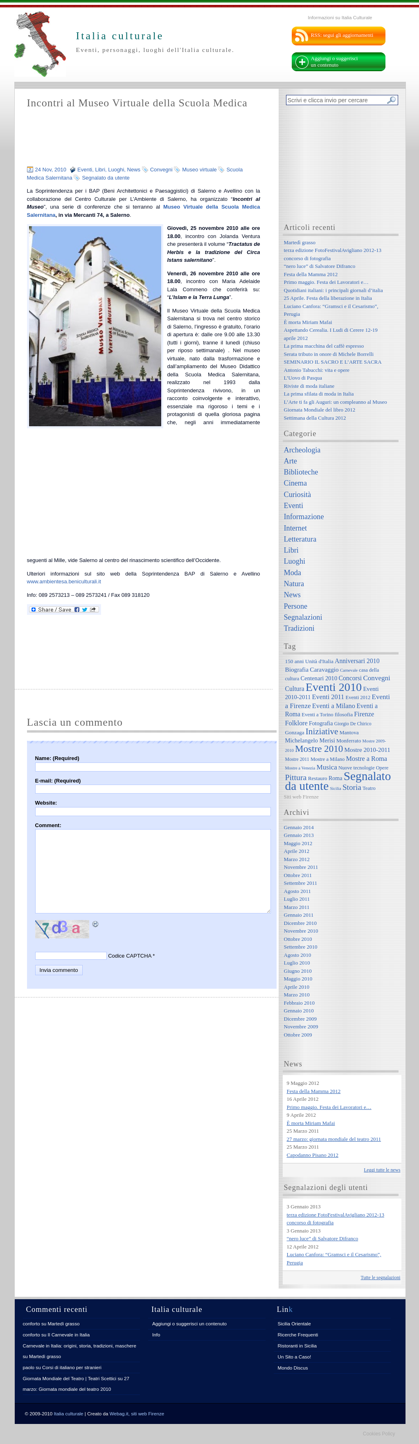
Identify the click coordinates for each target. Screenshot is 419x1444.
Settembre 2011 (300, 883)
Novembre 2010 (301, 931)
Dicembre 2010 (300, 923)
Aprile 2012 (296, 851)
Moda (292, 573)
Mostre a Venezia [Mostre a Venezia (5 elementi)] (300, 768)
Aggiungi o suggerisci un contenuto (334, 61)
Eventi (84, 169)
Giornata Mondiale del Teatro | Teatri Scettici (70, 1378)
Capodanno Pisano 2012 (312, 1155)
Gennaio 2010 (299, 1011)
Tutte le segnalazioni (381, 1277)
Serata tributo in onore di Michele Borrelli (329, 354)
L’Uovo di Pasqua (303, 378)
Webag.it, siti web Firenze (137, 1413)
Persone (296, 606)
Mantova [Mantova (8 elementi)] (349, 732)
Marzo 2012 (297, 859)
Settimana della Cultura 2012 (315, 418)
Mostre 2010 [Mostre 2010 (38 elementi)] (319, 748)
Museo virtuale (199, 169)
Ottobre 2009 (298, 1035)
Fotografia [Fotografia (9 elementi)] (321, 723)
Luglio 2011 (297, 899)
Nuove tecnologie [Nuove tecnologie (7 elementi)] (356, 768)
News (134, 169)
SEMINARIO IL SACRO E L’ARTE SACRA (333, 362)
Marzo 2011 (297, 907)
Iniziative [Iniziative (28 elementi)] (322, 731)
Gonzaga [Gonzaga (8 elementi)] (294, 732)
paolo (29, 1367)
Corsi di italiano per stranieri (71, 1367)
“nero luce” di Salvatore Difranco (320, 266)
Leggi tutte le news (382, 1170)
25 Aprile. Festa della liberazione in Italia (328, 298)
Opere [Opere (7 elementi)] (382, 768)
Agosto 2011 (297, 891)
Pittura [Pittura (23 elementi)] (296, 777)
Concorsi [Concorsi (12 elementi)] (350, 678)
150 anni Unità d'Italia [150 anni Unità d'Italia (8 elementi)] (309, 661)
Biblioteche (301, 472)
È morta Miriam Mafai (308, 322)
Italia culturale (68, 1413)
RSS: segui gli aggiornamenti (342, 35)
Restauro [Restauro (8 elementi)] (317, 778)
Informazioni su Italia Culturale (340, 17)
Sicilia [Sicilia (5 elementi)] (335, 788)
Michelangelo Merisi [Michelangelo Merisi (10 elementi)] (310, 740)
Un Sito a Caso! (294, 1356)
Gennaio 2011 (299, 915)
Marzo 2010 (297, 995)
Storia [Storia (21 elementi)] (351, 787)
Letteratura (300, 539)
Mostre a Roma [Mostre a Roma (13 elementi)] (366, 758)
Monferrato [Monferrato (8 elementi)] (348, 741)
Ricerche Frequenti (298, 1334)
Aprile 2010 (296, 987)
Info (156, 1334)
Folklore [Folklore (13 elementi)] (296, 723)
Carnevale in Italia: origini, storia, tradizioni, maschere (79, 1345)
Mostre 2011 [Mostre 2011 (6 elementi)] (297, 759)
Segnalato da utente (105, 178)
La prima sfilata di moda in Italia (319, 394)
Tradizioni (299, 628)
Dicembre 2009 (300, 1019)
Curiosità (297, 494)
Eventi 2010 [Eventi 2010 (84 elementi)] (334, 687)
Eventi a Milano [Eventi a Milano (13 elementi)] (333, 706)
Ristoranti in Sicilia (297, 1345)
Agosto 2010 (297, 955)
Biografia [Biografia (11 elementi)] (297, 669)
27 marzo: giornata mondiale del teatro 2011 (334, 1139)
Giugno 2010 (298, 971)
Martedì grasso (300, 242)
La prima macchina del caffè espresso (324, 346)
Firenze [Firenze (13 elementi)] (364, 714)
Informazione (304, 517)
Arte (290, 461)
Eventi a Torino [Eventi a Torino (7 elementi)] (317, 715)
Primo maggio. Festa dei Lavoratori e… (326, 282)
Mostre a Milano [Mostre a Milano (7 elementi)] (328, 759)
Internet (295, 528)
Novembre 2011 (301, 867)
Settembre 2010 (301, 947)
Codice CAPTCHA (129, 956)
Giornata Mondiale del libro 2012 (320, 410)
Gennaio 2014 (299, 827)
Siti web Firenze (301, 797)
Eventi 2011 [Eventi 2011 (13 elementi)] (328, 697)
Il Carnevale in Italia (69, 1334)
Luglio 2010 (297, 963)
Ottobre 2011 (298, 875)
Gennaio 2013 (299, 835)
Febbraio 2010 (299, 1003)
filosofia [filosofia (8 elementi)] (344, 714)
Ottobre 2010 (298, 939)
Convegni (161, 169)
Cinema (295, 483)
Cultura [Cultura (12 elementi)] (294, 688)
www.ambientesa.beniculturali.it (64, 581)
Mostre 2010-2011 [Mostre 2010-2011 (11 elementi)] (367, 749)
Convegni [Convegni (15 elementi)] (376, 678)
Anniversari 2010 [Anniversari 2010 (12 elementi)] (357, 660)
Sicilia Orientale (294, 1323)
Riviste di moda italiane (309, 386)
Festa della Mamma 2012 (311, 274)
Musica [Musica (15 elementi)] (327, 767)
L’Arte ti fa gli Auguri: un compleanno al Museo (335, 402)
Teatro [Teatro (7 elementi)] (369, 788)
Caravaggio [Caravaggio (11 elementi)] (324, 669)
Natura (294, 584)
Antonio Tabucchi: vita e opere (317, 370)
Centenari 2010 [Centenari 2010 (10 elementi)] (318, 678)
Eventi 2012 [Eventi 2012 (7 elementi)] (358, 697)
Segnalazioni (303, 617)
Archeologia (302, 450)
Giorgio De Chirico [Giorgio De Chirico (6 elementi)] (353, 723)
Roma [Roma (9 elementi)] (335, 778)
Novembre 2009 (301, 1026)
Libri (100, 169)
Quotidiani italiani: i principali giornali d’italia (333, 290)
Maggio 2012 (298, 843)
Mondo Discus (293, 1367)
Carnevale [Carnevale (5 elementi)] (349, 670)
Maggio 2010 (298, 979)
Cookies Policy (379, 1434)
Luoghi (116, 169)
